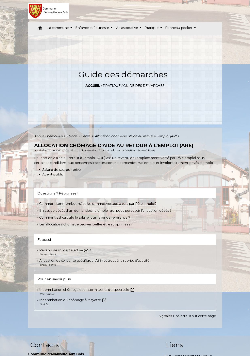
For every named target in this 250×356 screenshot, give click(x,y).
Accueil (92, 86)
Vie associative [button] (127, 28)
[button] (40, 29)
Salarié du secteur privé (61, 170)
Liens (174, 345)
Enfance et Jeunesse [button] (92, 28)
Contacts (44, 345)
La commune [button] (58, 28)
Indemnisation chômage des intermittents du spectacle (87, 290)
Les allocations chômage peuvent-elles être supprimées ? (86, 224)
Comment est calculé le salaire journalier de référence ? (84, 217)
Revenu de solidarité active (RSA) (66, 250)
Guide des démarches (144, 86)
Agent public (53, 174)
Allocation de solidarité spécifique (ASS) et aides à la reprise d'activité (94, 260)
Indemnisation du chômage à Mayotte (73, 300)
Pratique (112, 86)
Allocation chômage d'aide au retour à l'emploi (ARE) (137, 136)
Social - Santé (80, 136)
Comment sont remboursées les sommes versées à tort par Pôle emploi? (97, 204)
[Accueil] (48, 11)
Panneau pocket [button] (179, 28)
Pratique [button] (152, 28)
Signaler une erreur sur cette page (187, 316)
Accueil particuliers (49, 136)
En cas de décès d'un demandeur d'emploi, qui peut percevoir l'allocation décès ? (105, 211)
